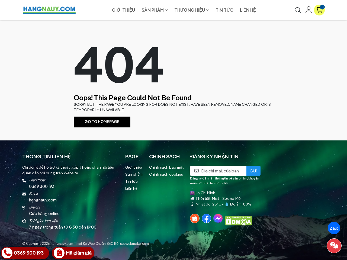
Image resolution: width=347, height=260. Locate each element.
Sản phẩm (153, 10)
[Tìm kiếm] (298, 10)
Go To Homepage (102, 121)
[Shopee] (195, 218)
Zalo (333, 228)
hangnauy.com (61, 243)
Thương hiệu (189, 10)
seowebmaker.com (134, 243)
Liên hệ (248, 10)
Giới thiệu (123, 10)
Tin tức (224, 10)
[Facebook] (206, 218)
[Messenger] (218, 218)
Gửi (253, 171)
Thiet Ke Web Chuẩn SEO (93, 243)
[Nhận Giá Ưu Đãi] (73, 253)
